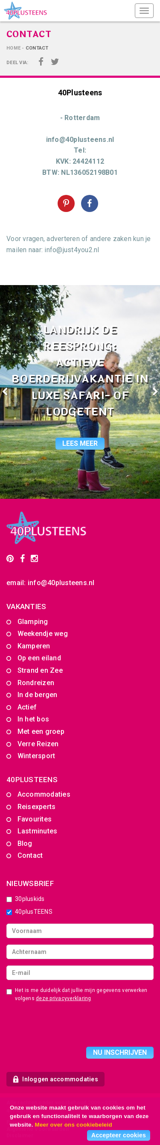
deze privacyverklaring (63, 998)
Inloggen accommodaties (55, 1079)
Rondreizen (36, 683)
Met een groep (40, 731)
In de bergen (37, 695)
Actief (27, 707)
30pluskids (25, 898)
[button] (12, 392)
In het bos (33, 719)
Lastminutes (37, 831)
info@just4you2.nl (71, 250)
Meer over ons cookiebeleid (73, 1124)
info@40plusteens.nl (61, 583)
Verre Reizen (38, 744)
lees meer (80, 443)
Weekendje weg (42, 634)
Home (13, 48)
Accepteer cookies (118, 1135)
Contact (30, 855)
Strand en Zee (40, 670)
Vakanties (26, 606)
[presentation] (71, 1025)
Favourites (34, 819)
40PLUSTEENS (32, 779)
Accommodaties (43, 794)
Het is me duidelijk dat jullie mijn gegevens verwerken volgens (77, 994)
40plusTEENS (29, 911)
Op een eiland (39, 658)
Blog (24, 843)
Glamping (32, 622)
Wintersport (36, 756)
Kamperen (33, 646)
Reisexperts (36, 807)
